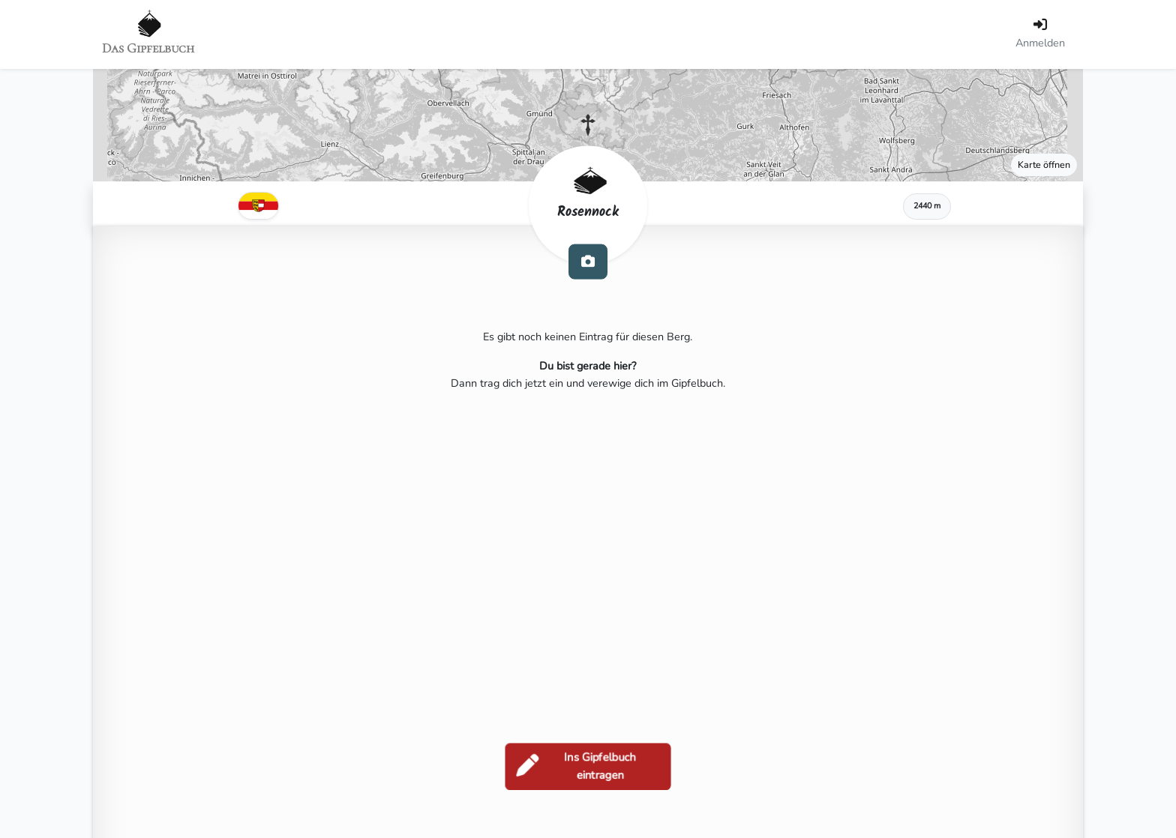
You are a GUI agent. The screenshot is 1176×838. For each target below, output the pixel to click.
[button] (588, 125)
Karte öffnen (1044, 164)
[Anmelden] (1040, 34)
